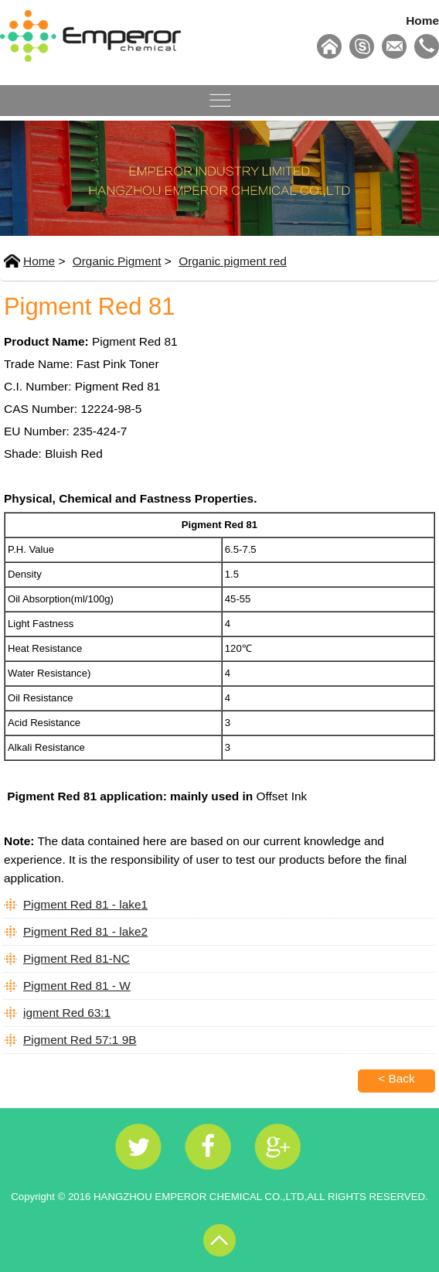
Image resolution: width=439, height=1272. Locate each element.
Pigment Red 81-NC (76, 958)
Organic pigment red (233, 261)
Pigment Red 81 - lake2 (85, 931)
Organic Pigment (117, 261)
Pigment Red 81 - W (77, 985)
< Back (396, 1078)
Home (422, 20)
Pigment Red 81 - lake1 (85, 904)
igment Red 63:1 (67, 1012)
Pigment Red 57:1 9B (80, 1039)
